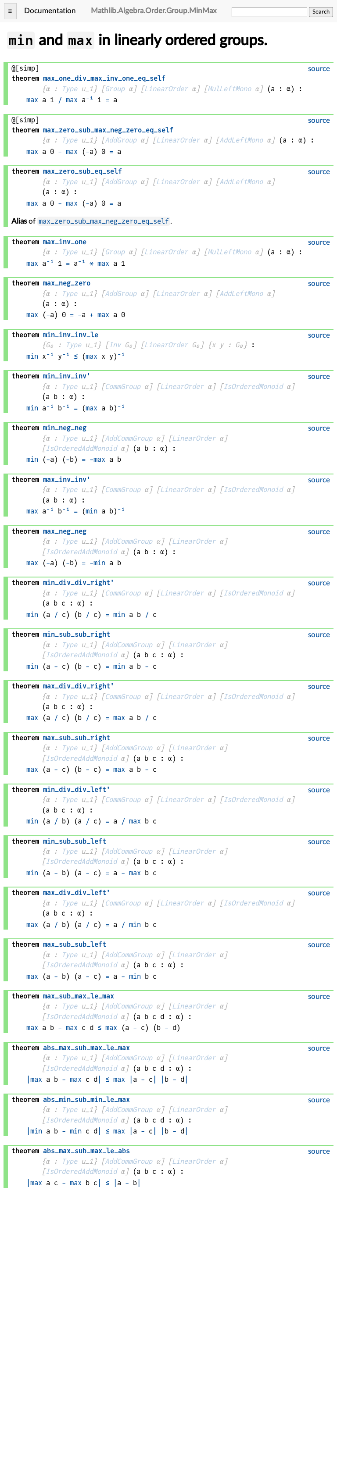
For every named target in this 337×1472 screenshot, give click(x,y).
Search (321, 12)
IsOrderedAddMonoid (81, 448)
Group (115, 89)
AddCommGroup (128, 438)
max (32, 100)
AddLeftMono (241, 140)
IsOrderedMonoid (253, 386)
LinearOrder (166, 89)
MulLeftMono (229, 89)
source (319, 68)
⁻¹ (89, 100)
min (32, 356)
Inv (115, 345)
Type (69, 89)
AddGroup (120, 140)
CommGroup (122, 386)
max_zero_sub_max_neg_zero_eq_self (104, 221)
